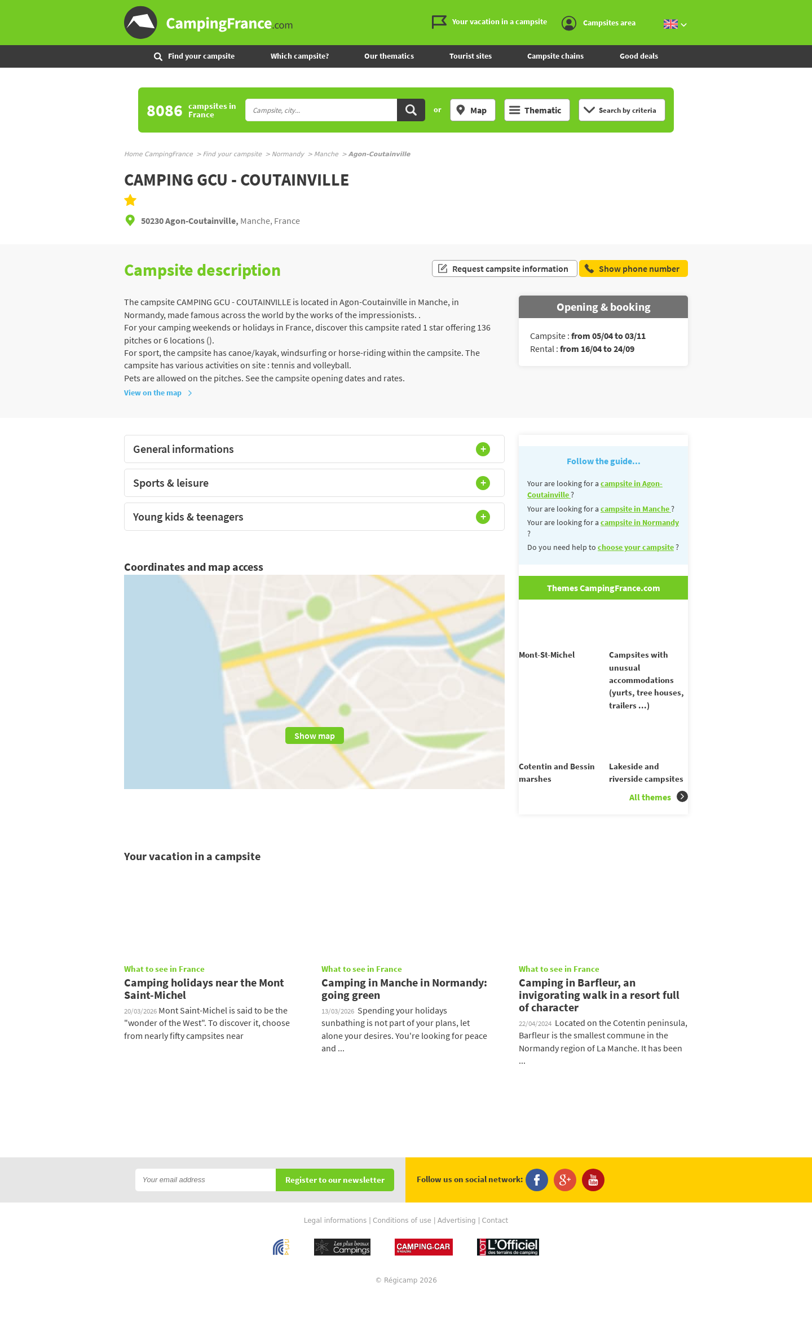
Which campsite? (300, 56)
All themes (658, 816)
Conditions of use (402, 1241)
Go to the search (810, 9)
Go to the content (804, 9)
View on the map (158, 392)
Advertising (457, 1241)
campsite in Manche (636, 509)
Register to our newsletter (335, 1200)
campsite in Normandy (640, 522)
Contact (495, 1241)
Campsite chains (555, 56)
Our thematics (389, 56)
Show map (314, 735)
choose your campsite (636, 547)
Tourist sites (470, 56)
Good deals (639, 56)
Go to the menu (798, 9)
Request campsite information (502, 269)
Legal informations (335, 1241)
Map (471, 110)
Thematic (535, 110)
